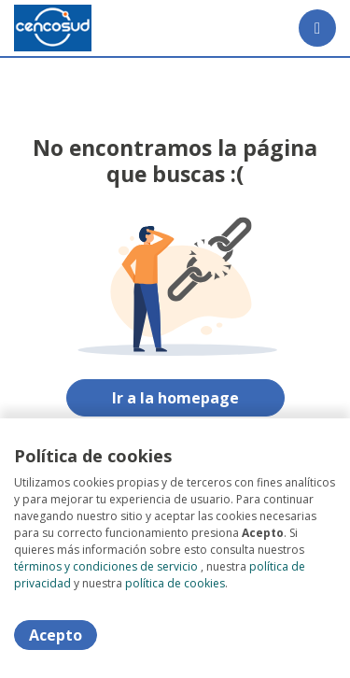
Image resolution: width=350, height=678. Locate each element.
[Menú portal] (317, 28)
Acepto (55, 635)
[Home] (52, 28)
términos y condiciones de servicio (106, 566)
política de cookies (175, 583)
